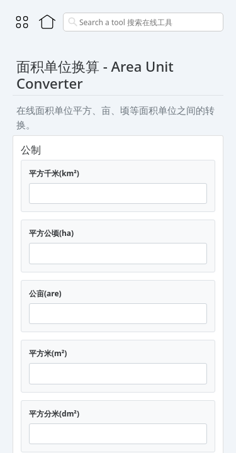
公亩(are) (45, 293)
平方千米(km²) (54, 173)
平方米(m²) (48, 353)
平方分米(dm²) (54, 413)
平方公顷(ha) (51, 233)
